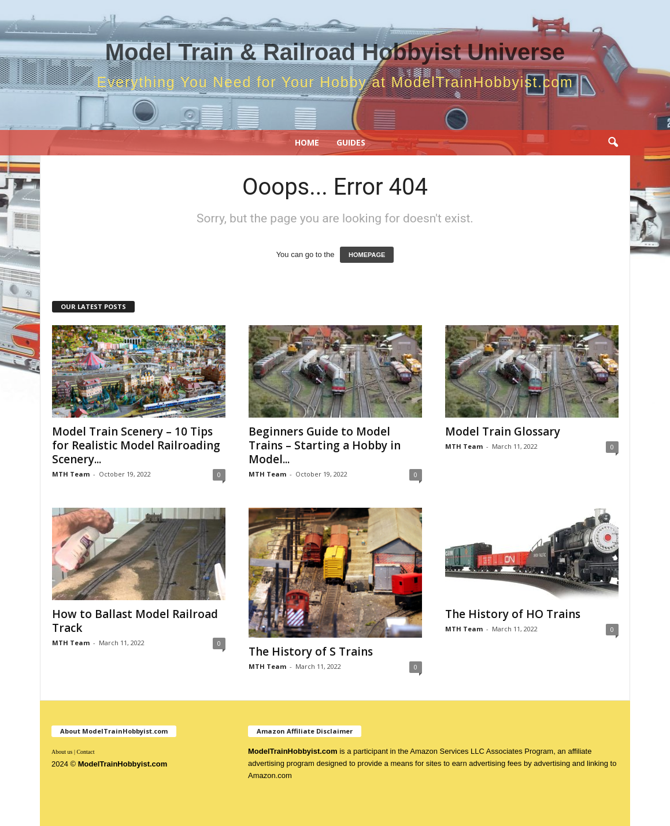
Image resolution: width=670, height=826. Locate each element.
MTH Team (71, 474)
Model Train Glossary (502, 431)
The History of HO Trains (512, 614)
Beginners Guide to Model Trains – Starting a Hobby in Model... (325, 445)
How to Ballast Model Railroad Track (135, 621)
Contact (85, 752)
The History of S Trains (311, 651)
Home (307, 142)
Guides (350, 142)
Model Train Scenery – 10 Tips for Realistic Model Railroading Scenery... (136, 445)
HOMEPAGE (367, 254)
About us (61, 752)
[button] (612, 142)
